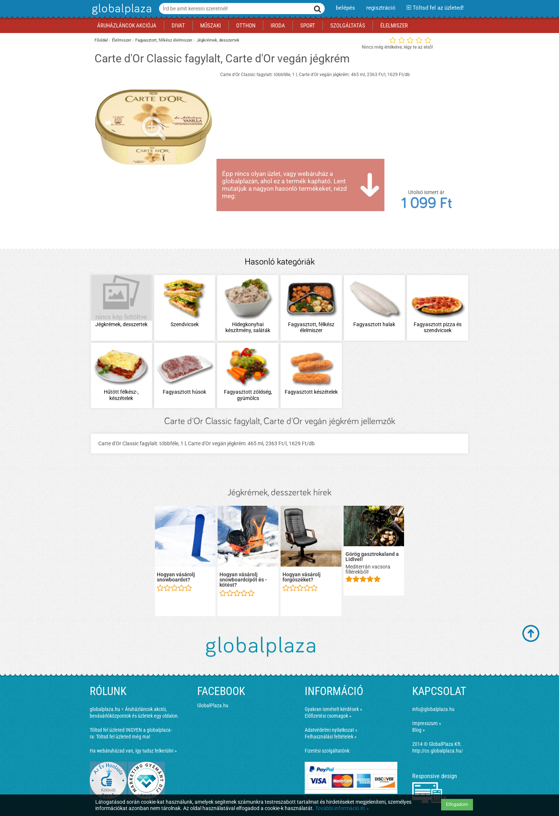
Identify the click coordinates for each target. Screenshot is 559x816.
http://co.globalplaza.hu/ (437, 751)
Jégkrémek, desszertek (217, 40)
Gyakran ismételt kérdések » (333, 709)
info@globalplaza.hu (433, 709)
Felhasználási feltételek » (331, 737)
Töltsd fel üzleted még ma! (123, 737)
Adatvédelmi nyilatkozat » (331, 730)
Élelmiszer (121, 40)
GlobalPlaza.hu (212, 705)
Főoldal (101, 40)
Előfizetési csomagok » (328, 716)
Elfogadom (457, 804)
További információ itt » (342, 808)
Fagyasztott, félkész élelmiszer (163, 40)
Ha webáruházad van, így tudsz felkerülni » (133, 751)
